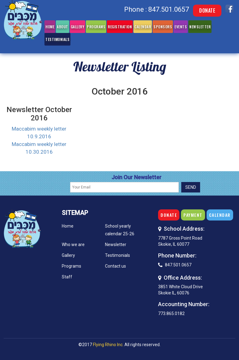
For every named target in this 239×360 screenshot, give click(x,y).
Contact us (115, 266)
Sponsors (162, 26)
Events (180, 26)
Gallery (78, 26)
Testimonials (57, 39)
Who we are (73, 244)
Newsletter (200, 26)
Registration (120, 26)
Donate (207, 10)
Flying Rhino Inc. (108, 344)
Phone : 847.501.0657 (156, 9)
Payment (193, 215)
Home (49, 26)
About (62, 26)
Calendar (142, 26)
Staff (67, 276)
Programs (96, 26)
